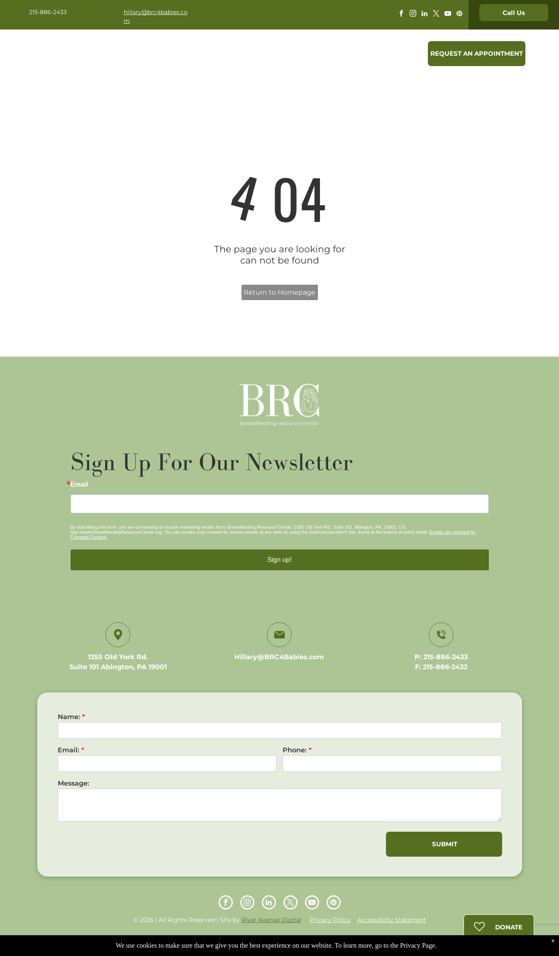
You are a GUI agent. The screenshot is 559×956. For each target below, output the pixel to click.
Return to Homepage (279, 292)
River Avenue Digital (271, 920)
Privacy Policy (330, 920)
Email (79, 484)
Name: (69, 717)
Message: (73, 783)
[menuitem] (148, 55)
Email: (68, 750)
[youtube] (448, 14)
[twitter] (436, 14)
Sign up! (279, 559)
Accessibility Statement (391, 920)
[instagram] (413, 14)
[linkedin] (425, 14)
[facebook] (401, 14)
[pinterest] (459, 14)
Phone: (295, 750)
